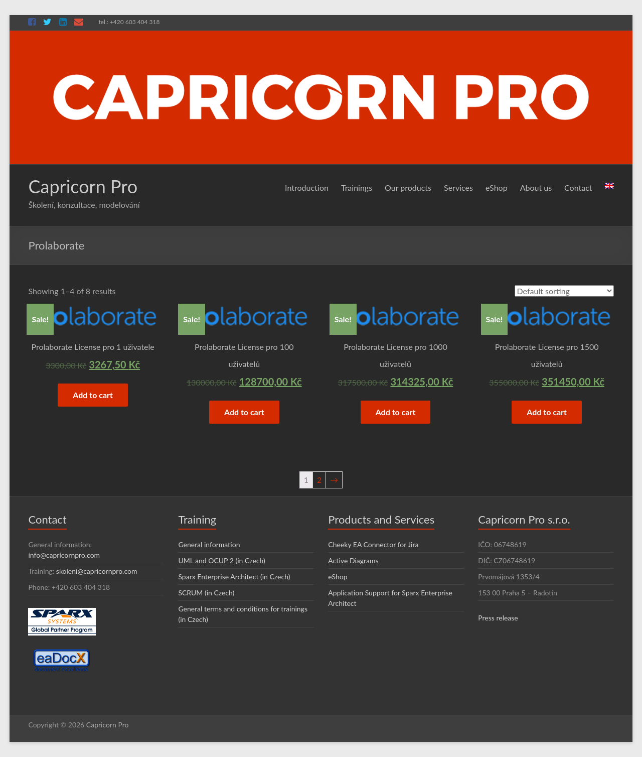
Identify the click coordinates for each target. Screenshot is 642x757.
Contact (578, 187)
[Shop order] (564, 291)
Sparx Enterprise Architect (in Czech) (234, 576)
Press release (498, 617)
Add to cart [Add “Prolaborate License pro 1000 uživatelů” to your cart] (396, 412)
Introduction (307, 187)
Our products (408, 187)
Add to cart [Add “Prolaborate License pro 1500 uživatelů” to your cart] (547, 412)
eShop (497, 187)
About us (536, 187)
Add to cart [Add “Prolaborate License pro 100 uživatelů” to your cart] (244, 412)
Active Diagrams (353, 560)
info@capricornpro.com (64, 555)
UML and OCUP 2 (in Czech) (221, 560)
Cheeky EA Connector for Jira (373, 544)
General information (209, 544)
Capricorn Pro (82, 186)
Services (458, 187)
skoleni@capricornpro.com (96, 571)
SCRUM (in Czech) (206, 592)
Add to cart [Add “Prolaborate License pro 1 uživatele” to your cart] (93, 395)
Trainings (356, 187)
